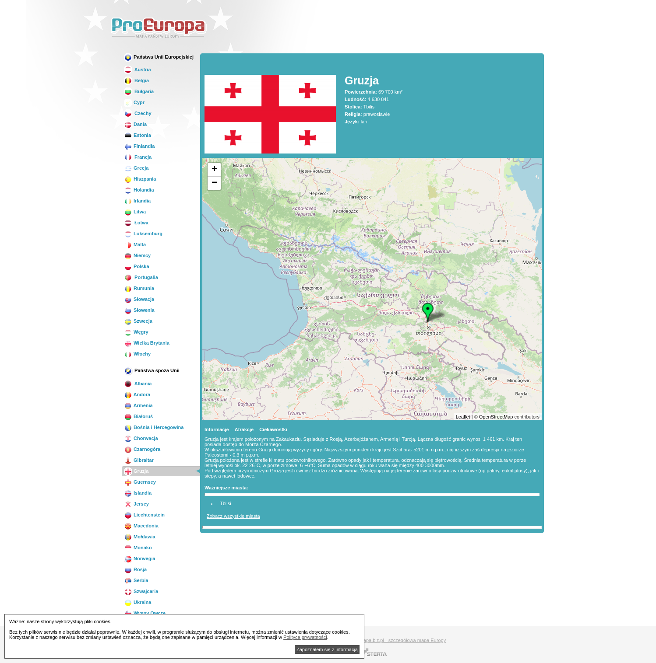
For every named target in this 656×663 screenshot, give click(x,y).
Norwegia (139, 558)
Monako (138, 547)
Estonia (137, 135)
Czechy (138, 113)
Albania (138, 383)
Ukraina (137, 602)
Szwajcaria (141, 591)
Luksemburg (143, 233)
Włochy (137, 353)
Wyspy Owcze (145, 613)
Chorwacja (141, 438)
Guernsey (140, 482)
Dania (135, 124)
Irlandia (137, 200)
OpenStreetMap (496, 416)
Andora (137, 394)
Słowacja (139, 299)
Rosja (135, 569)
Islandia (138, 493)
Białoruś (138, 416)
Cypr (134, 102)
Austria (137, 69)
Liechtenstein (144, 514)
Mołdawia (139, 536)
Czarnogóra (142, 449)
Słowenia (139, 310)
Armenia (138, 405)
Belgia (136, 80)
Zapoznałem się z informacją (327, 649)
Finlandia (139, 146)
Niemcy (137, 255)
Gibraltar (139, 460)
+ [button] (214, 169)
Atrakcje (244, 429)
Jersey (136, 503)
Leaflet (463, 416)
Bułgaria (139, 91)
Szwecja (138, 321)
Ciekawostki (273, 429)
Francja (138, 157)
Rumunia (139, 288)
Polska (136, 266)
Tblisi (225, 503)
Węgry (136, 332)
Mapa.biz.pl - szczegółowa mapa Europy (403, 640)
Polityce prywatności (305, 637)
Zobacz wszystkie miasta (233, 516)
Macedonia (141, 525)
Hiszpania (140, 178)
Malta (135, 244)
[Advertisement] (385, 28)
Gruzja (136, 471)
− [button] (214, 183)
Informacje (217, 429)
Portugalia (141, 277)
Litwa (135, 211)
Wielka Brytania (146, 342)
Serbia (136, 580)
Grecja (136, 168)
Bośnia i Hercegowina (153, 427)
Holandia (139, 189)
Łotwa (136, 222)
